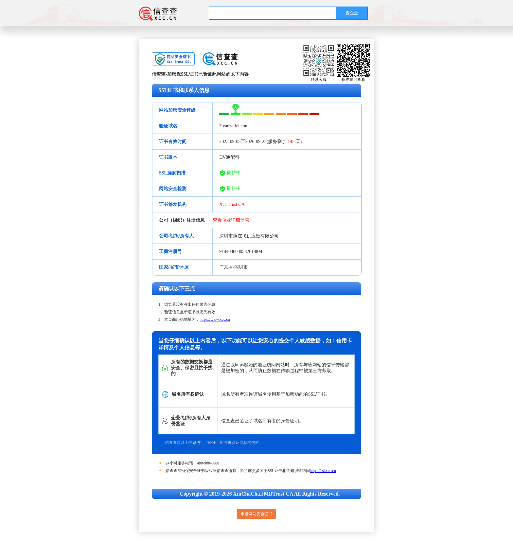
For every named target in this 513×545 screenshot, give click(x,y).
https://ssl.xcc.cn (323, 470)
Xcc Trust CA (232, 204)
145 (291, 141)
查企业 (351, 12)
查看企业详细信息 (231, 220)
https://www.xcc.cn (215, 319)
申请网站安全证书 (256, 514)
